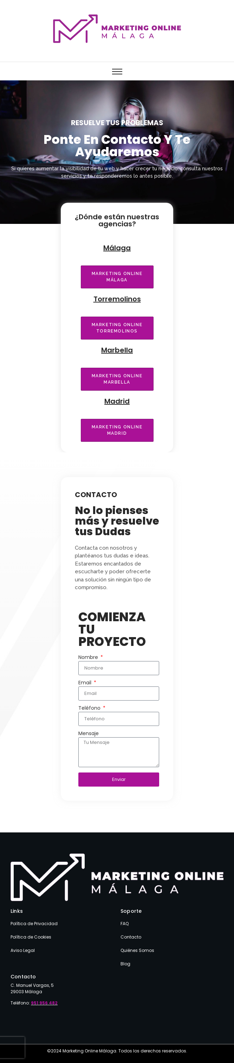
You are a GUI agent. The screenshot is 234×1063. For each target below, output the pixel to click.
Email (85, 683)
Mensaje (88, 734)
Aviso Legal (23, 950)
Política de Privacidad (34, 924)
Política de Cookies (31, 937)
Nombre (88, 658)
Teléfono (90, 708)
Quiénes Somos (137, 950)
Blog (125, 964)
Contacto (131, 937)
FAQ (125, 924)
